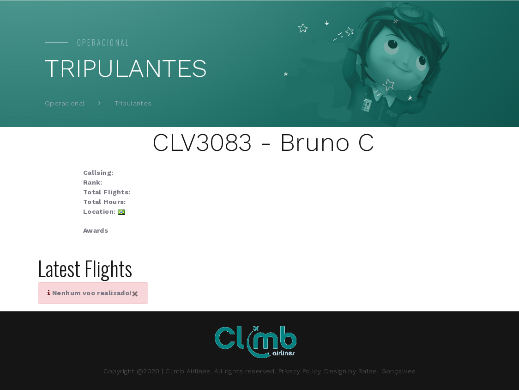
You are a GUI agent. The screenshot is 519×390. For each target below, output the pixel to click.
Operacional (65, 103)
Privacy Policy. (300, 371)
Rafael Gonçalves (387, 371)
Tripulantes (133, 103)
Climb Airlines (188, 371)
